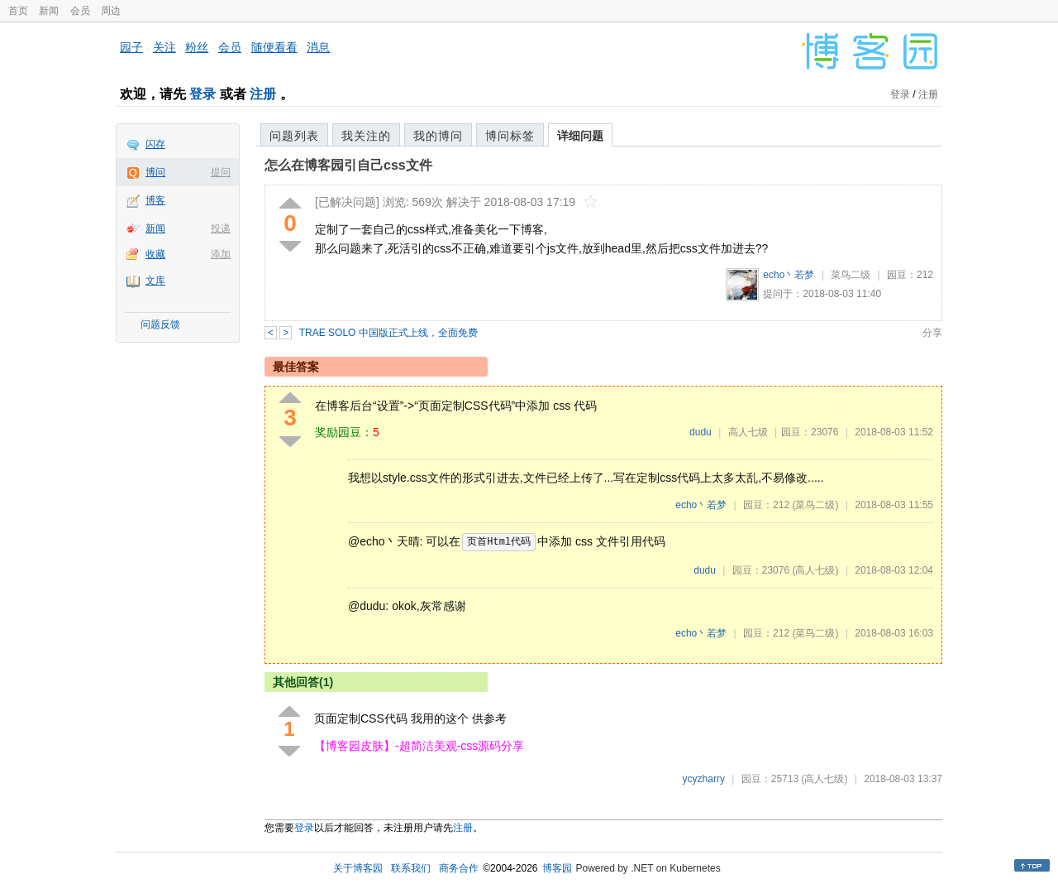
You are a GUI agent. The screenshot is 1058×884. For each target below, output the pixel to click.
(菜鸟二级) (815, 505)
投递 (221, 228)
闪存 (155, 144)
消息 (318, 47)
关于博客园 (358, 868)
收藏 (155, 254)
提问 (221, 172)
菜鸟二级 (850, 275)
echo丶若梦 (788, 275)
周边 (111, 11)
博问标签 (510, 135)
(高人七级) (815, 570)
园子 (131, 47)
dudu (700, 432)
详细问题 (580, 135)
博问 (155, 172)
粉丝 (196, 47)
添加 (221, 254)
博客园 (557, 868)
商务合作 (459, 868)
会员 (80, 11)
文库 (155, 280)
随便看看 (274, 47)
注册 (263, 94)
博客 (155, 200)
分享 (932, 333)
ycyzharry (704, 779)
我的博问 (438, 135)
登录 (202, 94)
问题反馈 (160, 324)
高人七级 (748, 432)
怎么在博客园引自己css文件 (348, 165)
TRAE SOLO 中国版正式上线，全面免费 (388, 333)
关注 (164, 47)
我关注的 (366, 135)
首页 (18, 11)
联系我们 (411, 868)
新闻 (49, 11)
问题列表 (294, 135)
